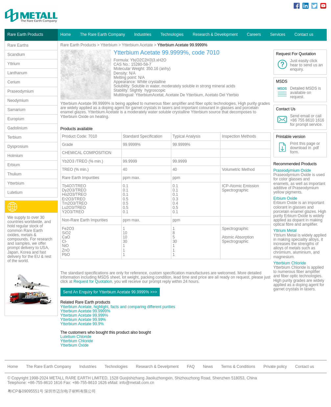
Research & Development (215, 34)
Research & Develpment (157, 366)
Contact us (304, 34)
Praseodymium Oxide (292, 170)
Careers (254, 34)
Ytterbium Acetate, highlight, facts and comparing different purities (117, 307)
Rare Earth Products (78, 45)
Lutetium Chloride (75, 336)
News (208, 366)
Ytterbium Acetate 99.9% (82, 324)
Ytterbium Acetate (137, 45)
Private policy (275, 366)
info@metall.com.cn (136, 382)
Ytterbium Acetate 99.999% (84, 315)
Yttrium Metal (285, 230)
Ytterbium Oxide (74, 345)
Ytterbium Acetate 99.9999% (85, 311)
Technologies (171, 34)
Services (277, 34)
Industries (142, 34)
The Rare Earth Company (102, 34)
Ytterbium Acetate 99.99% (83, 319)
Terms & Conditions (238, 366)
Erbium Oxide (285, 198)
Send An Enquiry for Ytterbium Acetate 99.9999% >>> (110, 292)
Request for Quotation (93, 281)
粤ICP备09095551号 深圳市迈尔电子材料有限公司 (52, 391)
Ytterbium (109, 45)
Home (65, 34)
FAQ (191, 366)
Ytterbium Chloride (76, 341)
